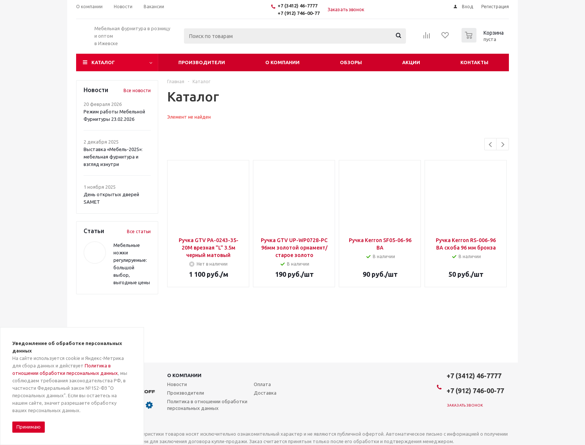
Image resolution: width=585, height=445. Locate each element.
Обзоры (351, 62)
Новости (177, 384)
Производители (201, 62)
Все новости (137, 90)
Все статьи (139, 231)
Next (503, 144)
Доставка (265, 392)
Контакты (474, 62)
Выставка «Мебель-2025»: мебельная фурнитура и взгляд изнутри (113, 157)
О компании (282, 62)
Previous (491, 144)
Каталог (103, 62)
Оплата (262, 384)
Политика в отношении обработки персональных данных (207, 405)
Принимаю (28, 426)
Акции (411, 62)
